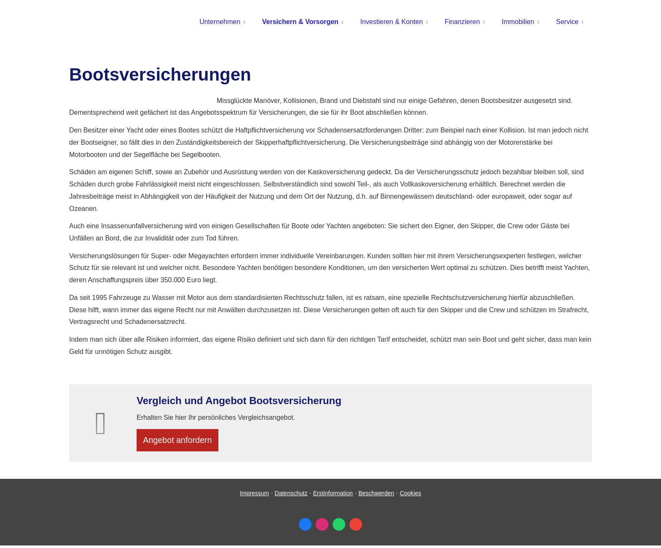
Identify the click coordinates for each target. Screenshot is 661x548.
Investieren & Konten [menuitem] (391, 21)
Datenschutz (291, 495)
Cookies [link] (410, 495)
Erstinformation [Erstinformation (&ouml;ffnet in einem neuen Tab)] (333, 495)
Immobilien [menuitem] (518, 21)
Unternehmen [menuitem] (219, 21)
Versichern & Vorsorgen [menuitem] (300, 21)
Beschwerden (376, 495)
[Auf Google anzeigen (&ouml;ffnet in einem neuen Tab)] (355, 527)
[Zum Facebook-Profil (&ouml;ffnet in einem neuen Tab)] (305, 527)
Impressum (254, 495)
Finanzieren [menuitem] (462, 21)
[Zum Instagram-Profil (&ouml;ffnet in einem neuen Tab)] (322, 527)
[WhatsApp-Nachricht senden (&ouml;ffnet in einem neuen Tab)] (339, 527)
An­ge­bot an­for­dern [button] (180, 441)
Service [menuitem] (567, 21)
